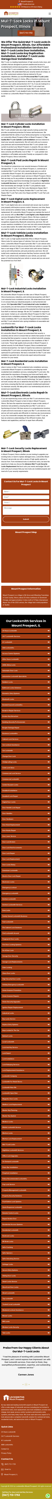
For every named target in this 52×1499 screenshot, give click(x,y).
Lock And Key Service (10, 1047)
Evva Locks (6, 910)
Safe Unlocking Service (10, 1259)
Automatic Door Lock (9, 671)
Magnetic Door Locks (10, 1099)
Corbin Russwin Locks (10, 785)
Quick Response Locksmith (12, 1207)
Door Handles (7, 813)
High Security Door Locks (11, 979)
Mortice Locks (7, 1133)
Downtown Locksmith (10, 870)
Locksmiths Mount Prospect (26, 1486)
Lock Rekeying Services (10, 1065)
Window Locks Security (10, 1327)
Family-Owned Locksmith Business (14, 916)
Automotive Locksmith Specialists (14, 676)
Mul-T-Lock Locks (8, 1144)
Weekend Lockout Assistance (13, 1310)
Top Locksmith (7, 1299)
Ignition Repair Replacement (12, 1007)
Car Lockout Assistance (10, 745)
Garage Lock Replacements (12, 962)
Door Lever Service (9, 836)
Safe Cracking (7, 1247)
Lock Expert (6, 1053)
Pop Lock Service (8, 1184)
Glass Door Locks (8, 973)
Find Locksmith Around (10, 933)
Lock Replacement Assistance (13, 1070)
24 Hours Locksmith (9, 631)
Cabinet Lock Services (10, 739)
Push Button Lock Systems (11, 1202)
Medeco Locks (7, 1122)
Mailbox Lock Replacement (12, 1104)
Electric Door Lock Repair (11, 876)
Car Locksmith (7, 750)
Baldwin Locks (7, 682)
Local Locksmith (8, 1042)
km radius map (26, 558)
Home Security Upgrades (11, 1002)
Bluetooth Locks (8, 699)
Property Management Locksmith (14, 1190)
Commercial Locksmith (10, 779)
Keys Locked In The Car (10, 1030)
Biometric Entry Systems (11, 693)
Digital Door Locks (8, 802)
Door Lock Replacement (11, 859)
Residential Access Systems (12, 1224)
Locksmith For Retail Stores (12, 1082)
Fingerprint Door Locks (10, 939)
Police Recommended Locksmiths (14, 1179)
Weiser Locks (7, 1316)
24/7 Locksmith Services (11, 636)
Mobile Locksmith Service (11, 1127)
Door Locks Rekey (8, 865)
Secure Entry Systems (10, 1270)
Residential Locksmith (10, 1230)
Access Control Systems (11, 653)
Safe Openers (7, 1253)
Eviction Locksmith (9, 899)
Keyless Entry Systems (10, 1025)
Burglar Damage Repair (10, 728)
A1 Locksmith (7, 642)
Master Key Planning (9, 1110)
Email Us (8, 1469)
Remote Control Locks (10, 1213)
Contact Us (5, 1449)
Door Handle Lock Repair (11, 808)
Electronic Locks (8, 882)
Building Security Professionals (13, 722)
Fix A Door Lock (8, 950)
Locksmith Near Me (9, 1087)
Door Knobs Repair (9, 830)
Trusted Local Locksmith (11, 1304)
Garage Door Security (10, 956)
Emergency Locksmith (10, 893)
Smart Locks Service (9, 1281)
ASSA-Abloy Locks (8, 665)
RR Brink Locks (7, 1241)
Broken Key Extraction (10, 716)
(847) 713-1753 (26, 33)
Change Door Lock (9, 756)
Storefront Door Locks (10, 1287)
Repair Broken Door (9, 1219)
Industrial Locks (8, 1013)
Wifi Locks (6, 1321)
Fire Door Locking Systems (11, 945)
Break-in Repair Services (11, 711)
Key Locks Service (8, 1019)
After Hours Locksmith (10, 659)
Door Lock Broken (8, 842)
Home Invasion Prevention (11, 990)
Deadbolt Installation (9, 790)
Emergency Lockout (9, 887)
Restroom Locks (8, 1236)
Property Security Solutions (12, 1196)
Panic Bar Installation (10, 1167)
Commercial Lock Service (11, 773)
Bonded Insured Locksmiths (12, 705)
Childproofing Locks (9, 762)
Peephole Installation (10, 1173)
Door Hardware (7, 819)
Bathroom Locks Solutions (11, 688)
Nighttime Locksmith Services (13, 1150)
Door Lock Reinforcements (12, 848)
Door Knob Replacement (11, 825)
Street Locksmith (8, 1293)
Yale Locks (6, 1333)
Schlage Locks (7, 1264)
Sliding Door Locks (9, 1276)
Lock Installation (8, 1059)
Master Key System (9, 1116)
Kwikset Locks (7, 1036)
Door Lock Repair (8, 853)
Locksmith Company (9, 1076)
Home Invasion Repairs (10, 996)
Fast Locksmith (7, 922)
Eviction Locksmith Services (12, 905)
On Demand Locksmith (10, 1162)
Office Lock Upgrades (10, 1156)
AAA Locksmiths (8, 648)
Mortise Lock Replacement (12, 1139)
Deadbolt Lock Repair (10, 796)
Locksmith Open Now (10, 1093)
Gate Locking (7, 967)
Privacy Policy (6, 1453)
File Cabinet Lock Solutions (12, 928)
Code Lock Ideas (8, 768)
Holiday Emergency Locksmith (13, 985)
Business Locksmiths (10, 733)
